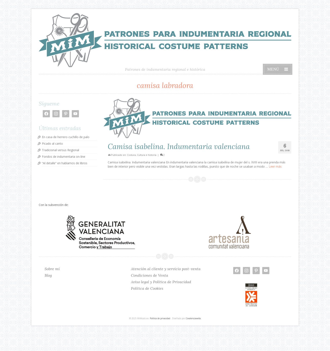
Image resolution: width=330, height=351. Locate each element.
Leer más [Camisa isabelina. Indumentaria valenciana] (275, 166)
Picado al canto (52, 143)
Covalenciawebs (193, 318)
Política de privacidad (160, 318)
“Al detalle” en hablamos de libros (64, 163)
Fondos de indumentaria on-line (63, 157)
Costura (131, 154)
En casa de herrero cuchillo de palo (65, 137)
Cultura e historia (146, 154)
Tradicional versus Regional (60, 150)
